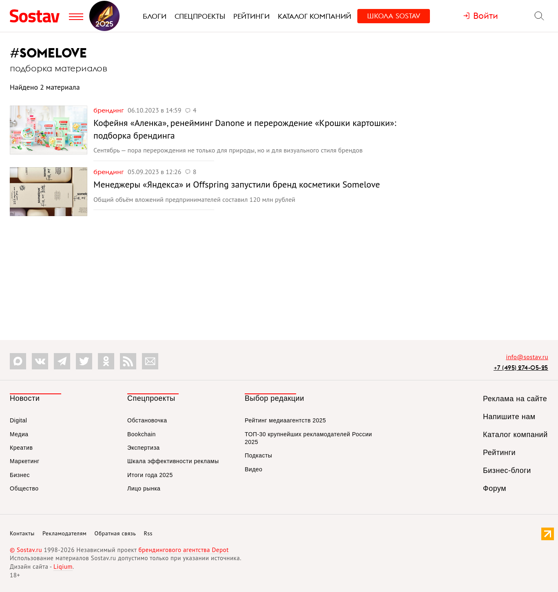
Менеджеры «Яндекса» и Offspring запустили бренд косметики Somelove (236, 184)
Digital (18, 420)
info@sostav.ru (527, 357)
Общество (24, 488)
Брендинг (109, 110)
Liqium (63, 566)
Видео (253, 469)
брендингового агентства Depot (183, 550)
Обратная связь (115, 533)
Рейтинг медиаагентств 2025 (285, 420)
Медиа (19, 434)
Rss (148, 533)
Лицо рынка (143, 488)
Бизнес (20, 475)
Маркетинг (25, 461)
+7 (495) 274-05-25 (521, 367)
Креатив (21, 447)
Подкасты (258, 455)
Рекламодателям (64, 533)
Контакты (22, 533)
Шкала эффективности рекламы (173, 461)
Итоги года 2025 (150, 475)
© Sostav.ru (26, 550)
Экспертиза (143, 447)
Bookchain (141, 434)
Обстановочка (147, 420)
